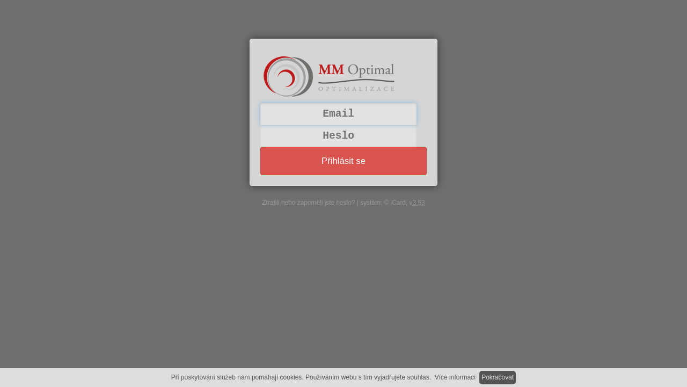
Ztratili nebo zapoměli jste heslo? (308, 202)
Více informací (455, 377)
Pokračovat (497, 377)
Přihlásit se (343, 161)
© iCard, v (404, 202)
